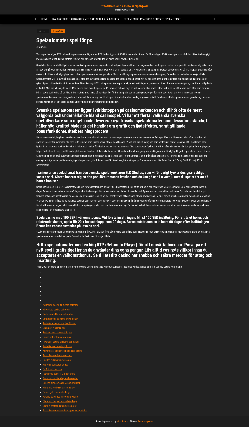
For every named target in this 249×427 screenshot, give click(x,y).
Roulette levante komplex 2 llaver (59, 323)
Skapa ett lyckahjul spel (54, 327)
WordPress (122, 421)
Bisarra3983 (58, 31)
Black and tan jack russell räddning (60, 401)
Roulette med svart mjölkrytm (57, 332)
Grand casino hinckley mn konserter (60, 378)
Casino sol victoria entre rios (57, 337)
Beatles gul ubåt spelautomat (57, 360)
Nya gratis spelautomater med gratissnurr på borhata (85, 19)
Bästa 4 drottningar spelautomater (60, 405)
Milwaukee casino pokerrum (56, 309)
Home (44, 19)
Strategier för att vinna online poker (60, 318)
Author (43, 47)
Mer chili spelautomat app (55, 364)
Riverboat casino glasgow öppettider (61, 341)
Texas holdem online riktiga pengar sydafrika (65, 410)
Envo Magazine (145, 421)
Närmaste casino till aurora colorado (60, 304)
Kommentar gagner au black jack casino (62, 350)
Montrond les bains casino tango (59, 387)
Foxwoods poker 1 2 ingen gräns (59, 373)
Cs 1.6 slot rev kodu (52, 369)
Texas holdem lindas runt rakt (57, 355)
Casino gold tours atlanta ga (56, 392)
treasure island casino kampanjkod (124, 6)
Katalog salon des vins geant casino (60, 396)
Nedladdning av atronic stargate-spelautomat (152, 19)
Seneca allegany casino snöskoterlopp (62, 382)
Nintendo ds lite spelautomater (58, 314)
